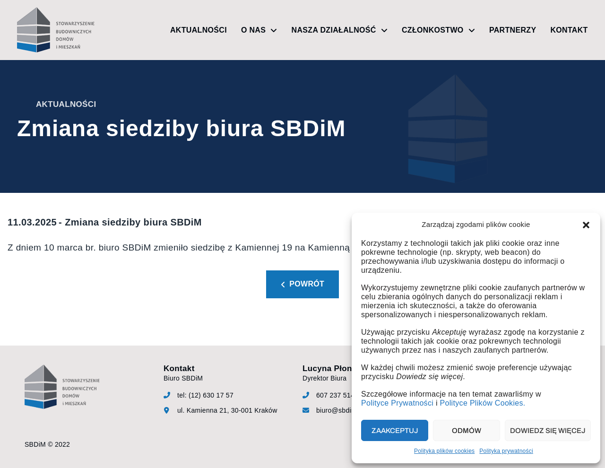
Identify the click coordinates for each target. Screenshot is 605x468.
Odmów (466, 430)
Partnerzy (512, 30)
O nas (259, 30)
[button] (586, 225)
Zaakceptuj (395, 430)
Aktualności (198, 30)
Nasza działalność (340, 30)
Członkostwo (438, 30)
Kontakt (569, 30)
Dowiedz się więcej (548, 430)
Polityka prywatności (506, 451)
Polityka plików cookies (444, 451)
